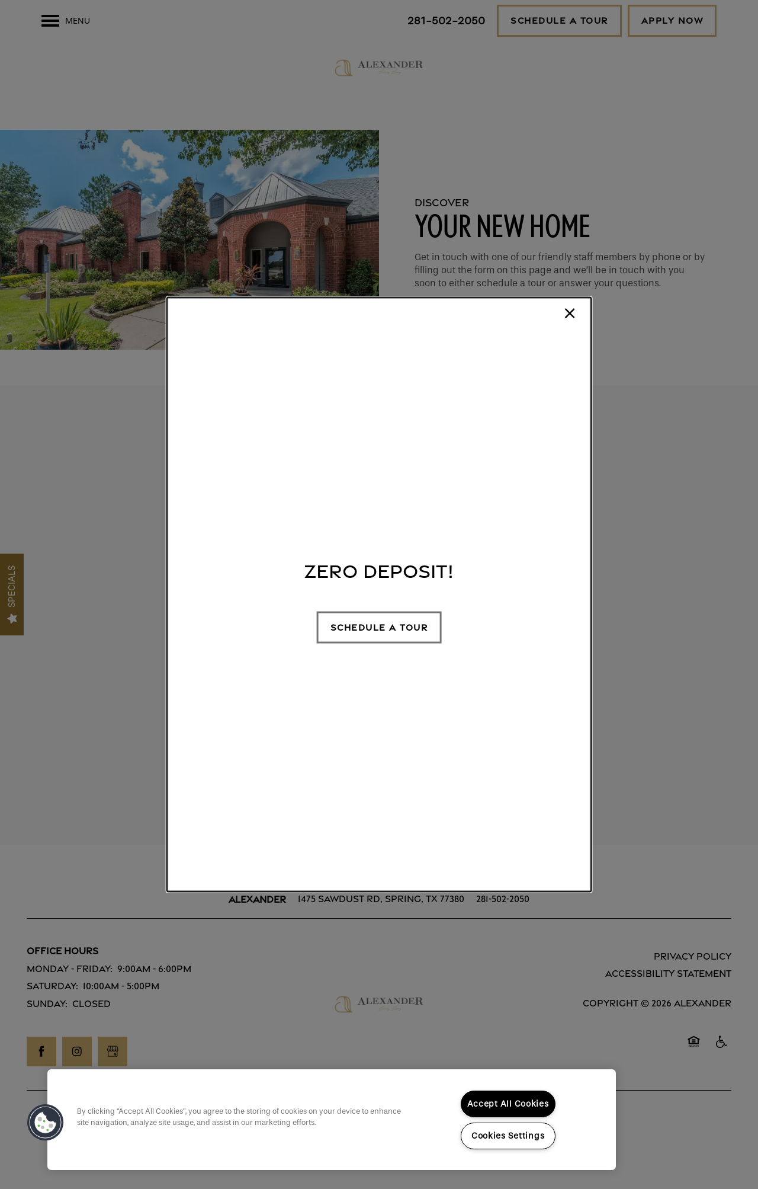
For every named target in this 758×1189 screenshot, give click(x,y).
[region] (331, 1119)
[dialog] (379, 595)
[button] (379, 627)
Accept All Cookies (508, 1104)
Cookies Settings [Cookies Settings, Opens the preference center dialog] (508, 1136)
